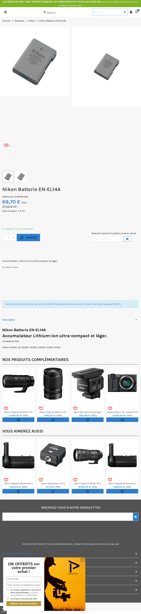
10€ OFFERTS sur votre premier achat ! (24, 567)
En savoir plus (10, 267)
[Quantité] (8, 237)
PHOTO (41, 544)
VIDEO (51, 544)
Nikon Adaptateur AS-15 (53, 483)
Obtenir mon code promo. (23, 603)
